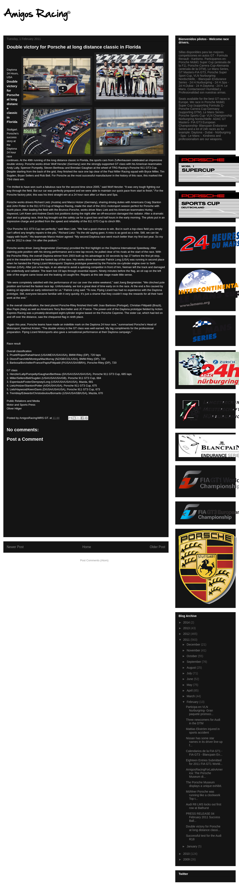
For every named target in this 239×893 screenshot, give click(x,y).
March (191, 696)
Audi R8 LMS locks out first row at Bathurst (203, 806)
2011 (187, 639)
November (194, 650)
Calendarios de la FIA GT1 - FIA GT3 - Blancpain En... (204, 752)
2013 (187, 628)
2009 (187, 859)
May (190, 685)
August (191, 667)
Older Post (157, 547)
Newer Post (15, 547)
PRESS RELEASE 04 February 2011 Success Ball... (203, 817)
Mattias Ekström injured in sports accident (203, 730)
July (190, 673)
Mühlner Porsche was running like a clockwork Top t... (203, 795)
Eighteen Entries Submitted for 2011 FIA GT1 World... (204, 762)
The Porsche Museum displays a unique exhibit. (204, 784)
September (194, 661)
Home (86, 547)
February (193, 702)
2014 (187, 622)
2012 (187, 633)
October (192, 656)
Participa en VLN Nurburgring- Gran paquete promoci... (199, 710)
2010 (187, 853)
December (194, 644)
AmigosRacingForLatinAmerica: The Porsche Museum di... (204, 773)
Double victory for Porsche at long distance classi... (203, 828)
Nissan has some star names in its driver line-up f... (204, 741)
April (190, 690)
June (190, 679)
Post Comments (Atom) (94, 560)
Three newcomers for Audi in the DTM (203, 721)
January (192, 846)
